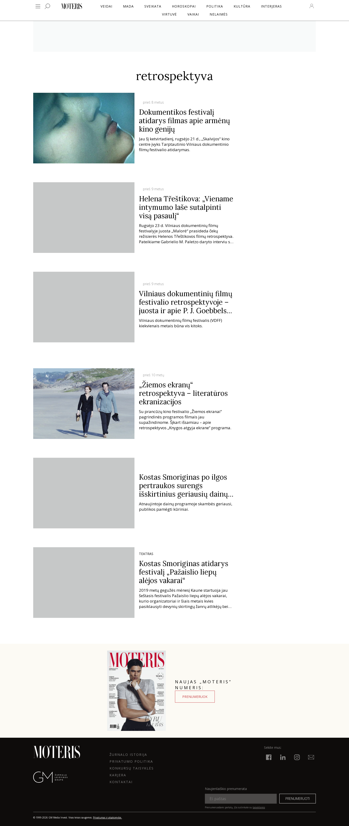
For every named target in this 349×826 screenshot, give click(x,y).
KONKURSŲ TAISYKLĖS (132, 768)
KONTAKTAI (121, 782)
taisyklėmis (259, 807)
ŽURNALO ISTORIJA (128, 754)
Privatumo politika (131, 761)
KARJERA (118, 775)
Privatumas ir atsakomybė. (107, 817)
